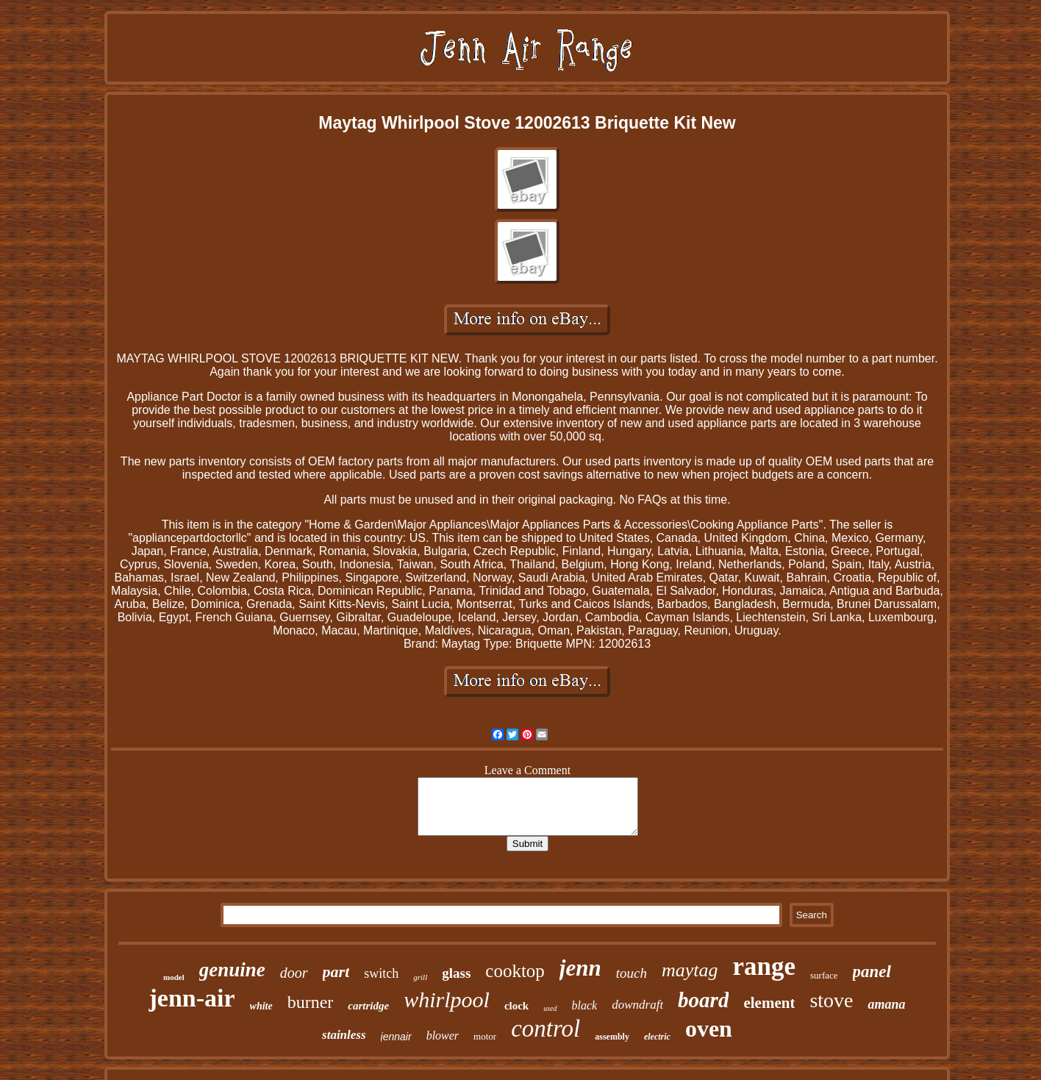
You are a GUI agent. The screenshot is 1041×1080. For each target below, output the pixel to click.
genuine (232, 970)
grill (420, 977)
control (545, 1028)
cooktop (515, 971)
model (174, 977)
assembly (612, 1036)
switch (381, 973)
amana (886, 1004)
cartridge (368, 1006)
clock (516, 1006)
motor (484, 1036)
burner (310, 1002)
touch (631, 973)
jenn (580, 968)
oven (708, 1028)
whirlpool (447, 999)
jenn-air (192, 998)
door (294, 973)
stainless (344, 1035)
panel (872, 971)
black (585, 1005)
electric (657, 1036)
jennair (396, 1037)
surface (824, 975)
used (550, 1008)
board (703, 1000)
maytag (690, 970)
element (769, 1003)
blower (442, 1035)
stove (831, 1000)
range (763, 966)
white (261, 1006)
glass (456, 973)
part (336, 971)
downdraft (637, 1005)
